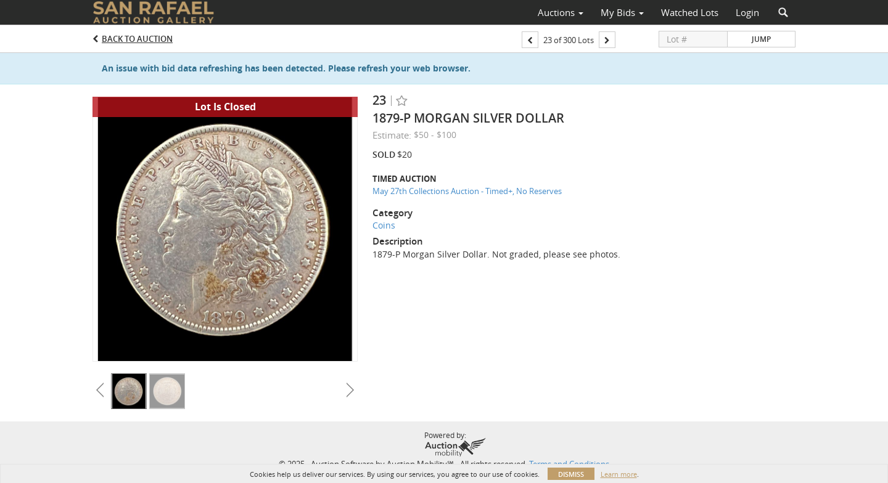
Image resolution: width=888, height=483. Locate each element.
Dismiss (571, 474)
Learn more (619, 474)
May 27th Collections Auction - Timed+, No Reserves (467, 191)
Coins (383, 225)
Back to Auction (137, 38)
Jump (761, 39)
